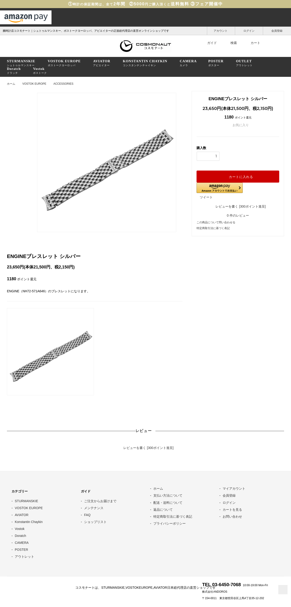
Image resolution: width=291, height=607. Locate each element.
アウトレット (244, 63)
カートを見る (232, 509)
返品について (163, 509)
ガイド (209, 42)
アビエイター (101, 63)
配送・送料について (167, 502)
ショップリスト (95, 522)
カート (252, 43)
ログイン (249, 30)
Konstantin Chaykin (29, 522)
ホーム (11, 83)
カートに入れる (238, 176)
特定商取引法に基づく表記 (213, 228)
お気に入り (238, 125)
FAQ (87, 515)
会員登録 (277, 30)
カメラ (188, 63)
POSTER (21, 549)
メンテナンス (93, 508)
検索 (230, 42)
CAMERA (22, 543)
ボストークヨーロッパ (64, 63)
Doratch (20, 536)
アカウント (221, 30)
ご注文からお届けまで (100, 501)
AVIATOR (21, 515)
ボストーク (40, 70)
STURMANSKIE (26, 501)
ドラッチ (14, 70)
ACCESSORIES (63, 83)
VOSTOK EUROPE (34, 83)
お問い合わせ (232, 516)
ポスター (216, 63)
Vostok (19, 529)
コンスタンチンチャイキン (145, 63)
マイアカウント (234, 488)
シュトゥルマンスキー (21, 63)
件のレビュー (238, 215)
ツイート (206, 197)
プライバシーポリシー (169, 523)
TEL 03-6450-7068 (221, 584)
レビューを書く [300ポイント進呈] (238, 206)
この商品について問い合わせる (216, 222)
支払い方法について (167, 495)
